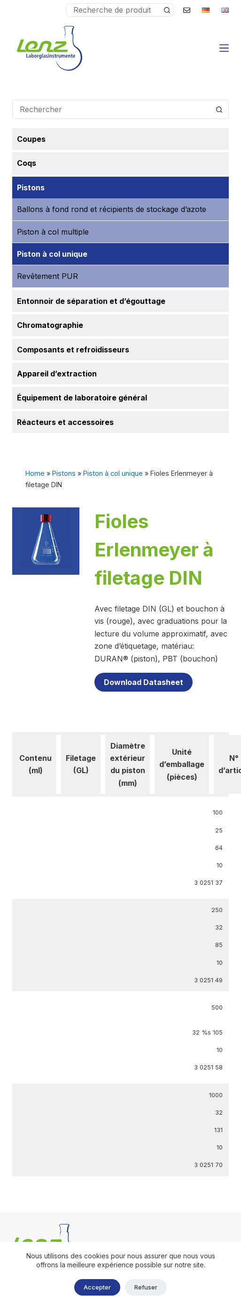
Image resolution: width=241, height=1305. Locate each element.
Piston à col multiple (53, 232)
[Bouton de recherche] (166, 9)
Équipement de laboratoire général (82, 397)
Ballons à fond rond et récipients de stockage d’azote (111, 209)
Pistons (64, 473)
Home (35, 473)
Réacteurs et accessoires (65, 422)
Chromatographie (50, 325)
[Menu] (224, 48)
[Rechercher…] (113, 9)
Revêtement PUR (47, 276)
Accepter (97, 1287)
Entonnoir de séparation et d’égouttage (91, 301)
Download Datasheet (143, 682)
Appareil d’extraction (57, 373)
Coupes (31, 139)
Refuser (145, 1287)
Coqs (26, 163)
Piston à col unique (113, 473)
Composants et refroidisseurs (73, 349)
